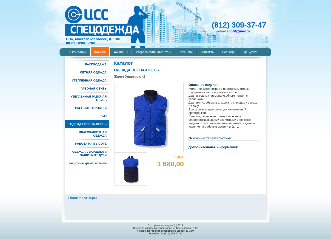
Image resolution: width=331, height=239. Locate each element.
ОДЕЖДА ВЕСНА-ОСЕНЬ (88, 124)
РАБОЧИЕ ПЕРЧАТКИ (91, 108)
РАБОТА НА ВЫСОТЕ (91, 143)
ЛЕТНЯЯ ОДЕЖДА (93, 72)
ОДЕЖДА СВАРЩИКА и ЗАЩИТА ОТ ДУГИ (89, 153)
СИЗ (103, 116)
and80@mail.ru (238, 31)
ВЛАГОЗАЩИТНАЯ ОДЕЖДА (93, 133)
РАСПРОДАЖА (96, 64)
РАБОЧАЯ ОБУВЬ (93, 88)
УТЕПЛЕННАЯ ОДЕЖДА (89, 80)
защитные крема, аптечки (88, 163)
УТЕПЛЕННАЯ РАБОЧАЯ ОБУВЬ (89, 98)
